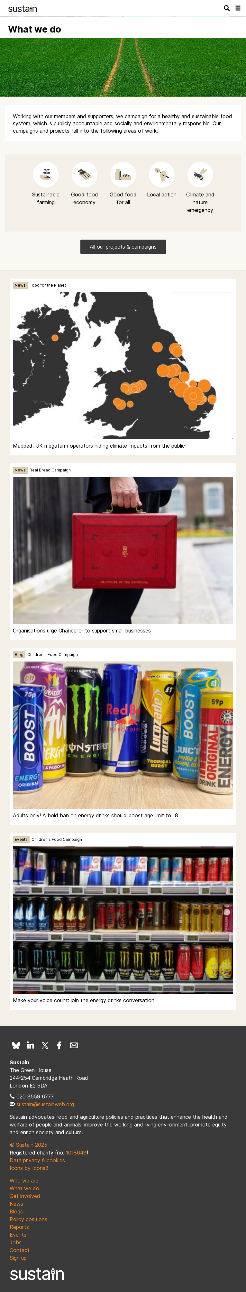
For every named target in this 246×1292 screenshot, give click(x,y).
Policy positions (28, 1219)
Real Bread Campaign (50, 470)
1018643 (76, 1152)
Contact (20, 1250)
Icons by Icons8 (29, 1168)
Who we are (24, 1180)
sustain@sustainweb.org (45, 1104)
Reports (19, 1227)
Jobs (16, 1242)
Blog (19, 654)
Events (21, 839)
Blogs (16, 1211)
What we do (24, 1188)
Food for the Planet (48, 285)
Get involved (25, 1196)
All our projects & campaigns (123, 246)
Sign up (18, 1258)
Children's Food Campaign (52, 654)
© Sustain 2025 (28, 1145)
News (20, 285)
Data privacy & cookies (37, 1160)
